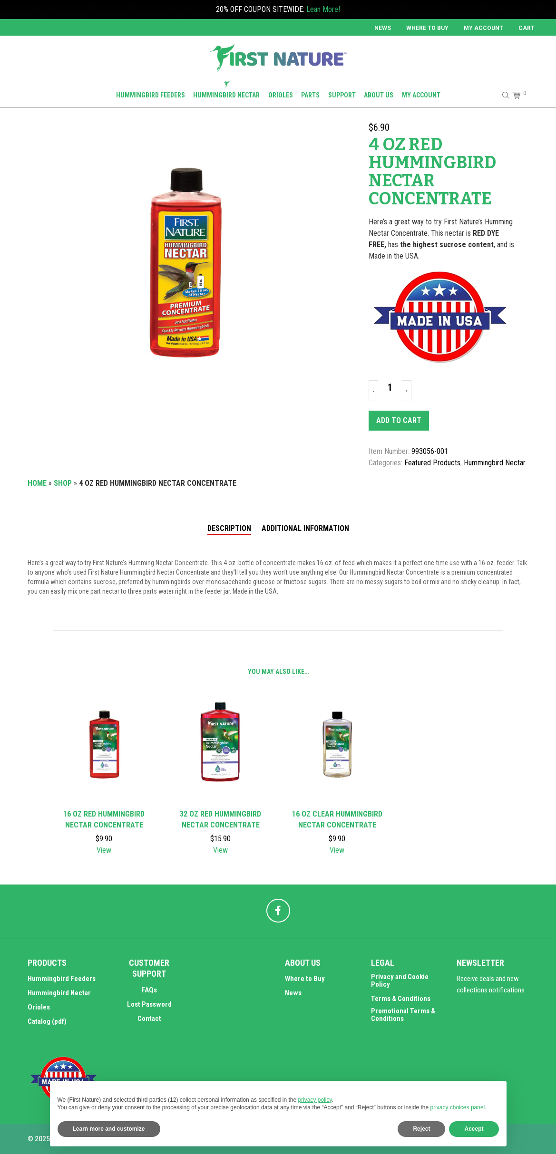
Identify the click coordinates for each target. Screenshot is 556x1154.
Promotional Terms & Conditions (403, 1014)
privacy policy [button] (315, 1099)
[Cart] (515, 95)
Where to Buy (427, 28)
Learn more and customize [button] (109, 1128)
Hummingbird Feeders (62, 978)
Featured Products (432, 462)
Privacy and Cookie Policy (400, 980)
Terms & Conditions (400, 998)
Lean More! (323, 9)
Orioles (39, 1007)
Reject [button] (421, 1128)
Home (37, 483)
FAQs (149, 990)
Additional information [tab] (305, 528)
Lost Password (149, 1004)
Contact (149, 1018)
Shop (63, 483)
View (104, 850)
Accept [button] (473, 1128)
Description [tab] (229, 528)
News (382, 28)
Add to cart (398, 420)
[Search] (501, 95)
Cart (526, 28)
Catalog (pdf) (47, 1021)
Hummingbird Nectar (495, 462)
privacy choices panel (457, 1107)
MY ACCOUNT (483, 28)
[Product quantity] (390, 387)
